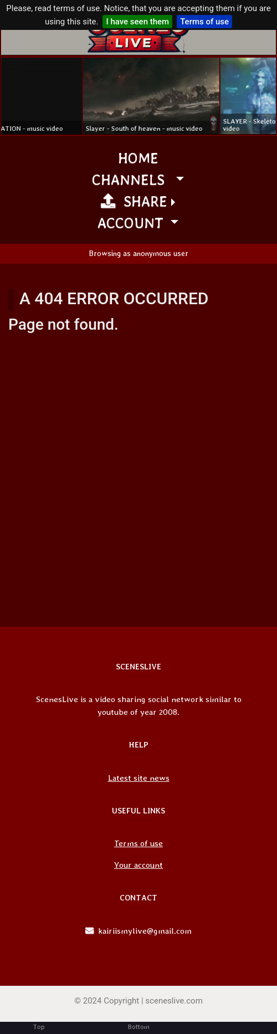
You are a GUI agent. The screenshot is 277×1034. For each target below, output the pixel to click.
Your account (138, 865)
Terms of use (204, 22)
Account (132, 222)
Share (134, 200)
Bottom (139, 1027)
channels (132, 179)
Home (138, 157)
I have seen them (137, 22)
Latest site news (139, 778)
